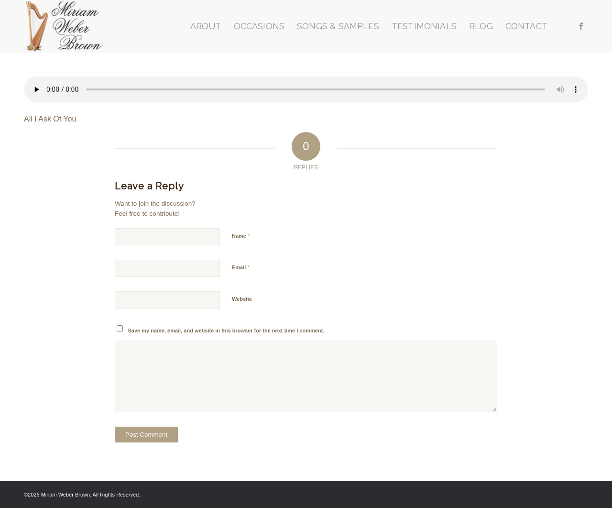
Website (242, 299)
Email (241, 267)
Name (241, 235)
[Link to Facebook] (581, 26)
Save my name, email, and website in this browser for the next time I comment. (226, 330)
